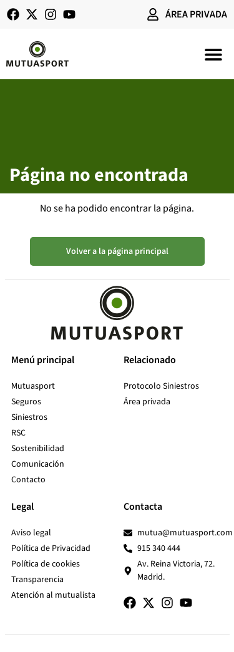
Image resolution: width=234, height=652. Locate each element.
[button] (214, 54)
